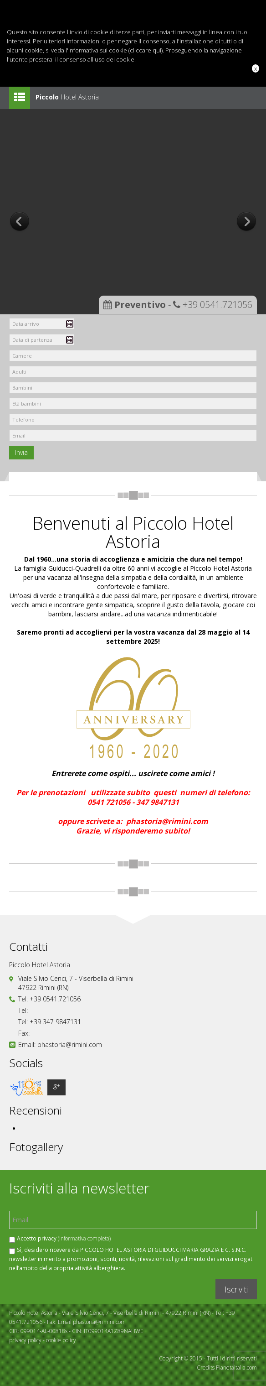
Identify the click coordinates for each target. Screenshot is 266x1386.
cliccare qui (145, 50)
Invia (21, 452)
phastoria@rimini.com (69, 1044)
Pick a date (69, 324)
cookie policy (61, 1340)
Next (246, 222)
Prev (19, 222)
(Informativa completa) (84, 1238)
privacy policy (25, 1340)
